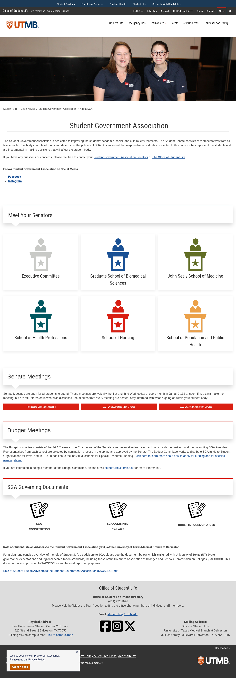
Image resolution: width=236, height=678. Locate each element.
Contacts (210, 11)
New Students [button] (192, 23)
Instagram (15, 181)
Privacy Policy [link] (36, 659)
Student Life (139, 4)
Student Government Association (58, 108)
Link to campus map (60, 635)
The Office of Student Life (168, 157)
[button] (77, 652)
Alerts (222, 11)
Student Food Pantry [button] (218, 23)
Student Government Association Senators (121, 157)
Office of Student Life (15, 11)
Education (152, 11)
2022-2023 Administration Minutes (196, 406)
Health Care (138, 11)
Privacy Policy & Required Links (95, 656)
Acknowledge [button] (20, 666)
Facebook (14, 176)
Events (174, 23)
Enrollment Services (92, 4)
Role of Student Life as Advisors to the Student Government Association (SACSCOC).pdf (60, 571)
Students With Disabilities (166, 4)
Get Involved (28, 108)
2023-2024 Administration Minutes (119, 406)
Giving (200, 11)
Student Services (66, 4)
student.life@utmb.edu (119, 468)
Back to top (222, 648)
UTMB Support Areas (183, 11)
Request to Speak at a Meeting (41, 406)
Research (164, 11)
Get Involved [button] (158, 23)
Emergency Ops (137, 23)
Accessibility (127, 656)
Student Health (118, 4)
